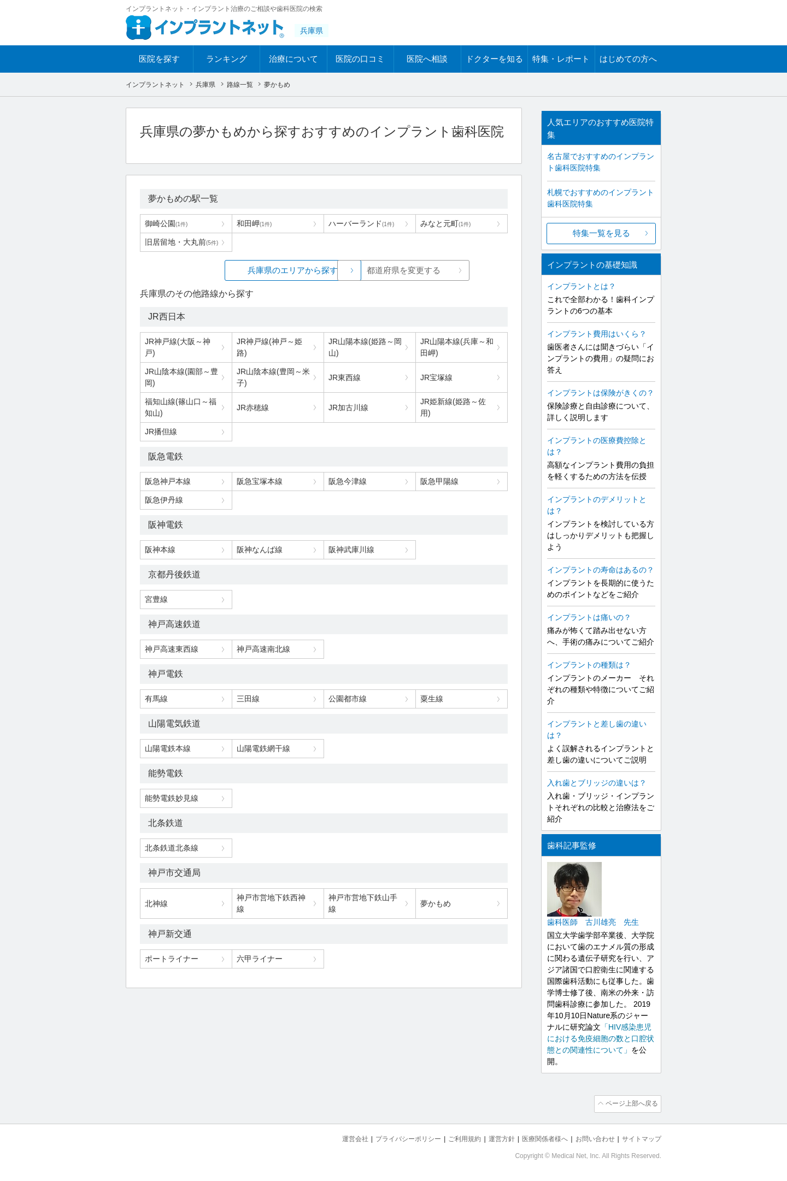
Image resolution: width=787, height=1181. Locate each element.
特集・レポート (561, 58)
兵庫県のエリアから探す (242, 270)
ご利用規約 (450, 1137)
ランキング (226, 58)
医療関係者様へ (536, 1137)
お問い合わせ (590, 1137)
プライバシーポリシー (390, 1137)
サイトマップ (640, 1137)
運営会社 (333, 1137)
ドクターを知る (494, 58)
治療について (293, 58)
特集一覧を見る (601, 233)
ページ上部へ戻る (630, 1103)
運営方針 (490, 1137)
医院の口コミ (360, 58)
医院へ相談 (427, 58)
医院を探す (159, 58)
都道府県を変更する (406, 270)
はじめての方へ (628, 58)
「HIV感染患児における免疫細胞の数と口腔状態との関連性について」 (600, 1038)
